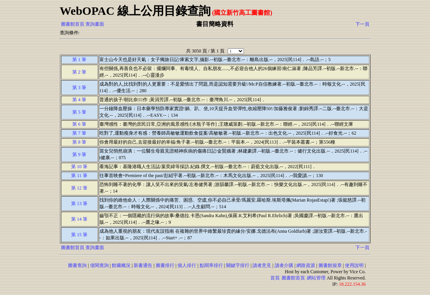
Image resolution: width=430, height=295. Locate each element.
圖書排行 (165, 265)
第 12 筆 (79, 188)
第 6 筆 (79, 124)
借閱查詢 (99, 265)
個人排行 (187, 265)
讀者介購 (284, 265)
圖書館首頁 (72, 24)
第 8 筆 (79, 142)
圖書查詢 (77, 265)
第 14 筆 (79, 219)
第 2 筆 (79, 72)
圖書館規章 (330, 265)
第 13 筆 (79, 203)
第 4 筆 (79, 99)
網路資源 (305, 265)
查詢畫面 (94, 24)
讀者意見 (261, 265)
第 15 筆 (79, 234)
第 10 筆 (79, 166)
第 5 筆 (79, 112)
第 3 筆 (79, 87)
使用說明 (354, 265)
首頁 (275, 278)
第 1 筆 (79, 59)
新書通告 (143, 265)
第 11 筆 (79, 175)
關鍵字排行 (237, 265)
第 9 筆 (79, 154)
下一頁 (362, 24)
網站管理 (316, 278)
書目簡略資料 (214, 24)
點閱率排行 (211, 265)
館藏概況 (121, 265)
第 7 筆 (79, 133)
